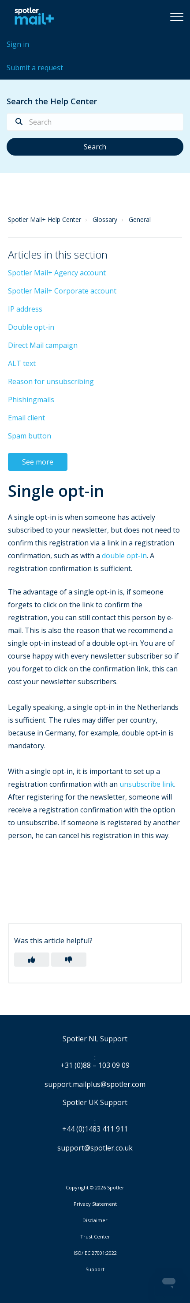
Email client (26, 418)
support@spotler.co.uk (95, 1148)
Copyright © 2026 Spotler (95, 1187)
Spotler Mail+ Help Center (44, 219)
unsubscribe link (146, 784)
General (140, 219)
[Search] (95, 122)
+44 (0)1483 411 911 (95, 1129)
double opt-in (124, 555)
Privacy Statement (95, 1204)
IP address (25, 309)
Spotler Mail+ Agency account (57, 273)
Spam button (29, 436)
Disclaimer (95, 1220)
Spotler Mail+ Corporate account (62, 291)
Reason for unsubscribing (51, 381)
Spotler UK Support (95, 1103)
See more (37, 462)
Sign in (18, 44)
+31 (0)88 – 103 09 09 (95, 1066)
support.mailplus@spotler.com (95, 1084)
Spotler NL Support (95, 1039)
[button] (176, 16)
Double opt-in (31, 327)
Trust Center (95, 1236)
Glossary (105, 219)
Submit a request (35, 67)
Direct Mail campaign (43, 345)
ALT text (22, 363)
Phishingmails (31, 399)
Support (95, 1269)
